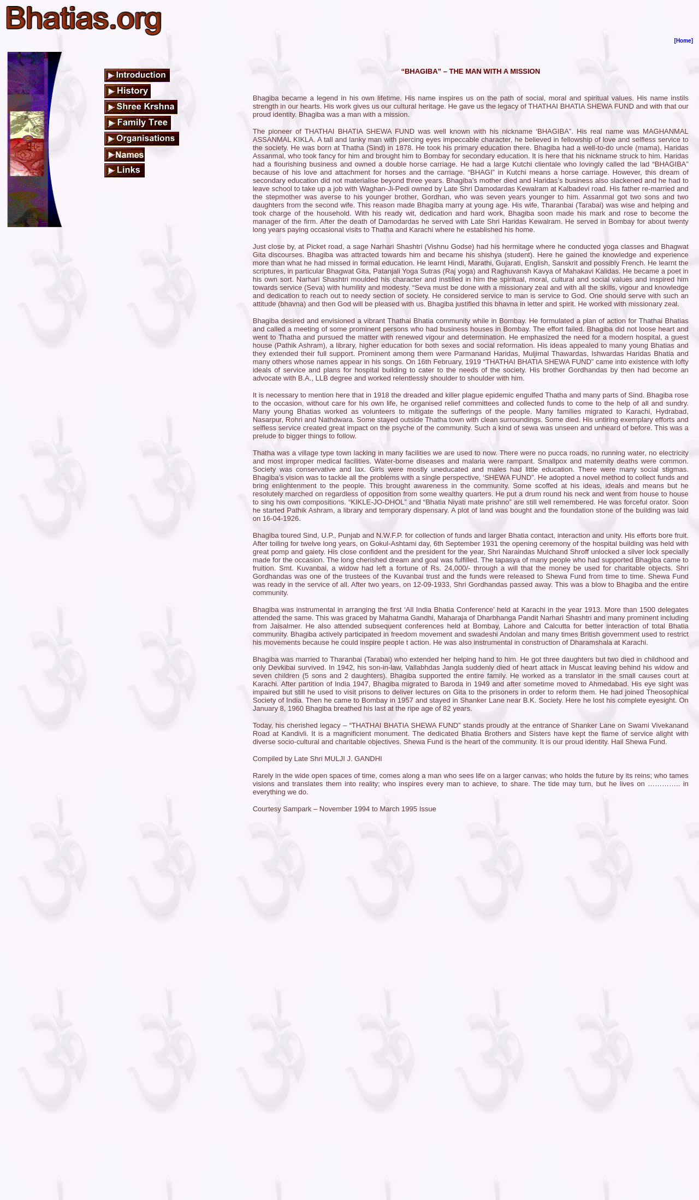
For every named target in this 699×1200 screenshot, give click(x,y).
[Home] (683, 41)
